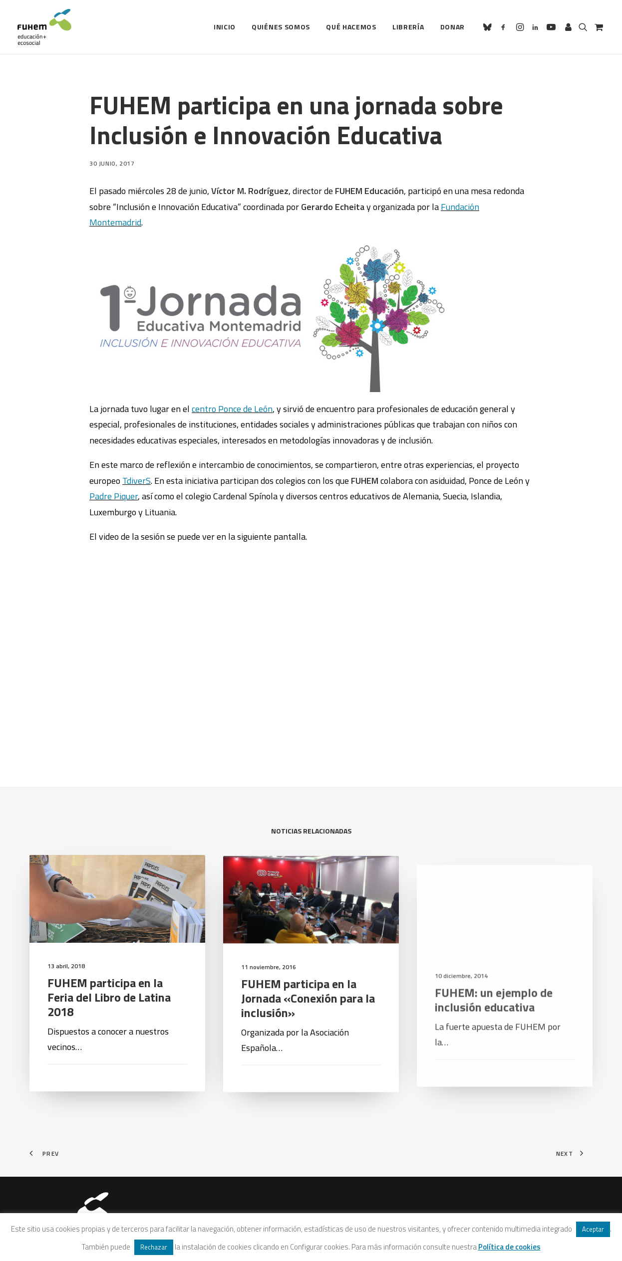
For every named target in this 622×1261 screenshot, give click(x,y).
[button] (489, 27)
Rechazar (153, 1247)
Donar (452, 26)
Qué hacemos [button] (351, 26)
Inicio (225, 26)
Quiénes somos (281, 26)
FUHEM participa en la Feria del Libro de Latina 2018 (109, 1012)
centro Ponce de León (232, 409)
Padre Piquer (113, 496)
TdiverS (136, 480)
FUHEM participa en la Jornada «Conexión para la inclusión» (308, 1033)
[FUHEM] (44, 27)
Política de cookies (509, 1247)
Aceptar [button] (593, 1229)
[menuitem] (225, 27)
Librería (408, 26)
